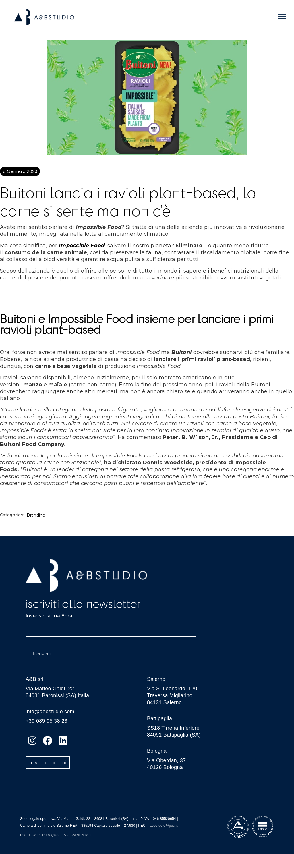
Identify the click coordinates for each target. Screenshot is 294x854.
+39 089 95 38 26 (46, 721)
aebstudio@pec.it (164, 826)
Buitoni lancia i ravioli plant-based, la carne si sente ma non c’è (128, 201)
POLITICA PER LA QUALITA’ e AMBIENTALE (56, 835)
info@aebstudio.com (50, 711)
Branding (36, 515)
